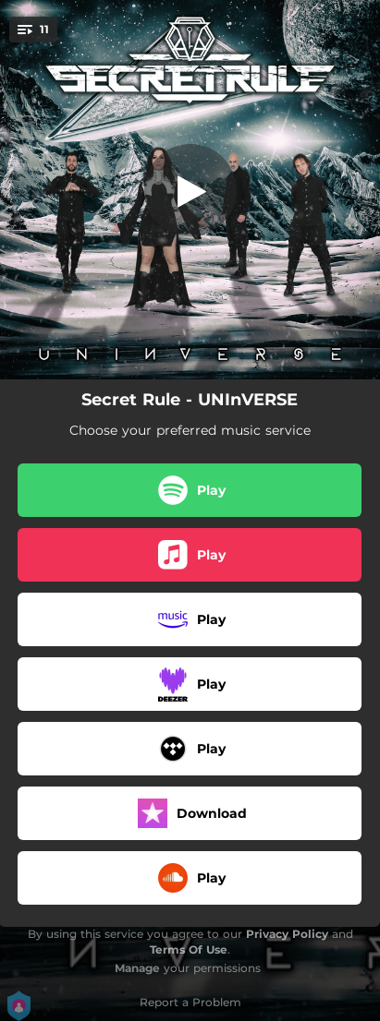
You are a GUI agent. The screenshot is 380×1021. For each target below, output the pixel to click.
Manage (137, 968)
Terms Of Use (188, 949)
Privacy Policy (287, 934)
